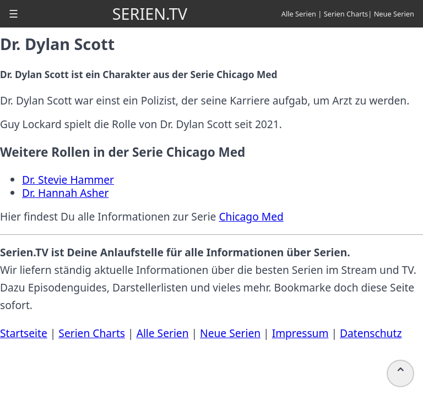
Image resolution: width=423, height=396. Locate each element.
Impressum (300, 333)
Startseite (23, 333)
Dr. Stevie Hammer (68, 179)
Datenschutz (371, 333)
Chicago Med (251, 216)
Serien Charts (346, 14)
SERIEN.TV (149, 13)
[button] (13, 13)
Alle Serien (298, 14)
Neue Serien (394, 14)
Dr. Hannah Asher (65, 192)
